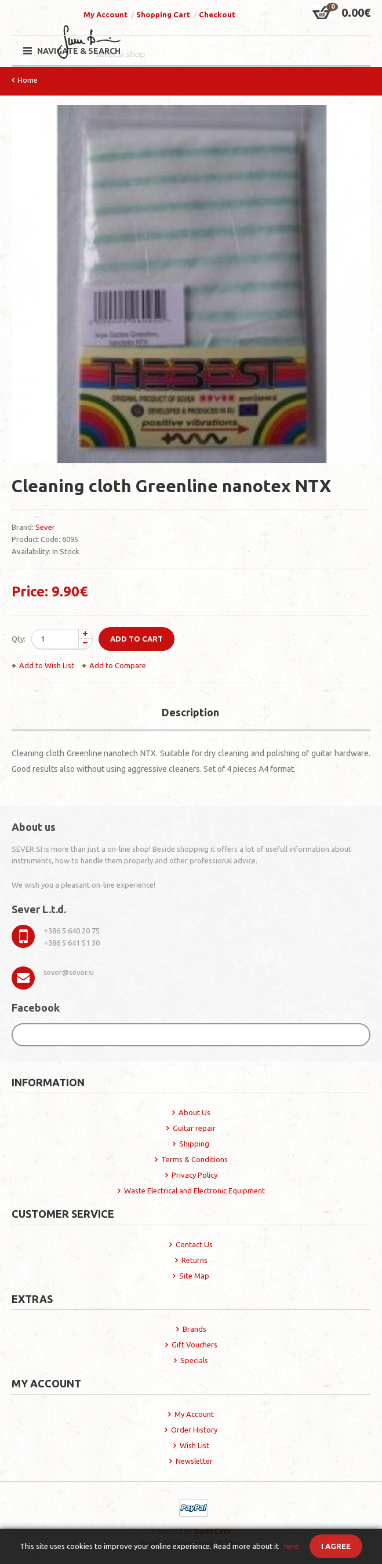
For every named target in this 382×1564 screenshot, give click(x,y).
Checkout (217, 14)
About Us (194, 1112)
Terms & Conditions (194, 1159)
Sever (45, 527)
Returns (194, 1260)
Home (27, 80)
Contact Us (194, 1244)
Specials (194, 1360)
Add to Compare (117, 665)
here (291, 1546)
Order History (194, 1430)
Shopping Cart (163, 14)
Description (190, 712)
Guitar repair (194, 1128)
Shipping (194, 1144)
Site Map (194, 1276)
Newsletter (194, 1461)
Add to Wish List (46, 665)
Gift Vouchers (194, 1344)
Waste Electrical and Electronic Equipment (194, 1190)
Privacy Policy (194, 1175)
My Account (105, 14)
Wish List (194, 1445)
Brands (194, 1329)
